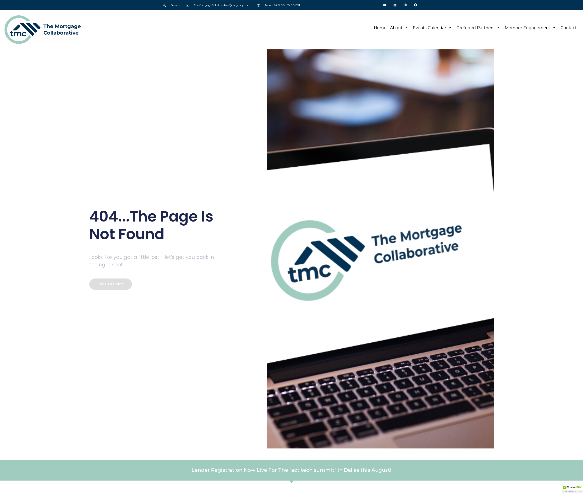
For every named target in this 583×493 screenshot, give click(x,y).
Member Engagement (531, 27)
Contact (569, 27)
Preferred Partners (479, 27)
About (399, 27)
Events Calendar (433, 27)
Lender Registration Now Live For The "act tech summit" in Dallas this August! (291, 470)
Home (380, 27)
